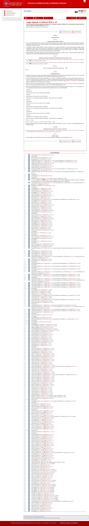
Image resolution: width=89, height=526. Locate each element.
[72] (24, 256)
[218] (25, 423)
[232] (25, 441)
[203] (25, 402)
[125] (25, 302)
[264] (25, 485)
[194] (25, 392)
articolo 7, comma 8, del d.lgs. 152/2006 (37, 60)
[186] (25, 381)
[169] (25, 357)
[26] (24, 193)
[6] (24, 161)
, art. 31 (47, 184)
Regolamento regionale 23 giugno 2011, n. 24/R (40, 178)
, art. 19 (74, 366)
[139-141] (26, 320)
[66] (24, 246)
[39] (24, 211)
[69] (24, 252)
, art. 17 (52, 427)
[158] (25, 342)
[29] (24, 198)
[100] (25, 278)
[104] (25, 285)
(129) (66, 68)
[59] (24, 237)
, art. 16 (49, 423)
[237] (25, 448)
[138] (25, 319)
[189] (25, 385)
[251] (25, 467)
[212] (25, 415)
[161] (25, 346)
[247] (25, 462)
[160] (25, 345)
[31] (24, 200)
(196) (66, 128)
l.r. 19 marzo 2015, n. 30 (45, 319)
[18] (24, 179)
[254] (25, 472)
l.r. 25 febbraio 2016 (70, 274)
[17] (24, 178)
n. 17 (76, 274)
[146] (25, 326)
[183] (25, 377)
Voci (26, 18)
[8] (24, 164)
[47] (24, 221)
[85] (24, 268)
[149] (25, 330)
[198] (25, 398)
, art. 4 (51, 408)
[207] (25, 408)
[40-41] (25, 213)
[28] (24, 196)
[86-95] (25, 270)
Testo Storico (82, 18)
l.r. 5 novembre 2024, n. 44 (45, 501)
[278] (25, 505)
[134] (25, 314)
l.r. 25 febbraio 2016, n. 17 (68, 182)
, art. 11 (52, 417)
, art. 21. (49, 459)
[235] (25, 445)
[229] (25, 437)
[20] (24, 185)
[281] (25, 509)
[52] (24, 228)
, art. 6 (52, 410)
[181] (25, 374)
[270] (25, 494)
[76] (24, 263)
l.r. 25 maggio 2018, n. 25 (41, 184)
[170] (25, 359)
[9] (24, 166)
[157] (25, 341)
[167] (25, 355)
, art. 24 (52, 445)
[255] (25, 473)
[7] (24, 163)
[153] (25, 335)
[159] (25, 344)
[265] (25, 487)
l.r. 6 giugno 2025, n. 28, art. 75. (47, 504)
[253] (25, 470)
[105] (25, 287)
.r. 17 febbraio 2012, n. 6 (43, 189)
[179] (25, 371)
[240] (25, 452)
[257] (25, 476)
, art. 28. (49, 483)
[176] (25, 367)
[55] (24, 232)
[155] (25, 338)
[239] (25, 451)
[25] (24, 192)
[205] (25, 405)
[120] (25, 295)
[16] (24, 177)
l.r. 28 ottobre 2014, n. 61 (69, 160)
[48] (24, 223)
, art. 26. (49, 478)
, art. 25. (51, 476)
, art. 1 (51, 157)
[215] (25, 419)
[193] (25, 391)
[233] (25, 442)
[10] (24, 167)
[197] (25, 396)
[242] (25, 455)
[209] (25, 410)
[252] (25, 469)
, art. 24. (51, 474)
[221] (25, 427)
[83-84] (25, 267)
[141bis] (25, 321)
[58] (24, 235)
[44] (24, 217)
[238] (25, 449)
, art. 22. (49, 460)
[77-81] (25, 264)
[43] (24, 216)
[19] (24, 182)
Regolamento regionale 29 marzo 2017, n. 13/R (40, 395)
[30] (24, 199)
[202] (25, 401)
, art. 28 (51, 451)
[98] (24, 275)
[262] (25, 483)
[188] (25, 384)
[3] (24, 157)
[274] (25, 499)
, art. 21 (52, 434)
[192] (25, 389)
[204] (25, 403)
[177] (25, 369)
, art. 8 (49, 413)
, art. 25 (47, 281)
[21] (24, 186)
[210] (25, 412)
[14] (24, 174)
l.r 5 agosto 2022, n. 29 (42, 465)
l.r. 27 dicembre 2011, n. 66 (47, 182)
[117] (25, 291)
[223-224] (26, 430)
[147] (25, 327)
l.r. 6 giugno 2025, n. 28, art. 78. (44, 509)
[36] (24, 207)
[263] (25, 484)
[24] (24, 191)
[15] (24, 175)
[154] (25, 337)
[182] (25, 376)
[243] (25, 456)
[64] (24, 243)
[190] (25, 387)
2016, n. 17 (75, 282)
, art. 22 (47, 273)
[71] (24, 255)
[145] (25, 324)
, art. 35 (52, 498)
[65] (24, 245)
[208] (25, 409)
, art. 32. (52, 494)
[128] (25, 306)
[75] (24, 262)
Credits (68, 523)
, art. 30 (74, 401)
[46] (24, 220)
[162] (25, 348)
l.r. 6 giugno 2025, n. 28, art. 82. (67, 501)
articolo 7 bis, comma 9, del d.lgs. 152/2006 (38, 63)
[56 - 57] (25, 234)
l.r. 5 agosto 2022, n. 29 (64, 416)
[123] (25, 299)
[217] (25, 421)
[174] (25, 364)
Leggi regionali (9, 11)
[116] (25, 289)
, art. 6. (51, 501)
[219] (25, 424)
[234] (25, 444)
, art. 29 (51, 455)
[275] (25, 501)
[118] (25, 292)
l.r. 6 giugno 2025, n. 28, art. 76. (44, 505)
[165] (25, 352)
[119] (25, 294)
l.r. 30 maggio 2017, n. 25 (45, 398)
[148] (25, 328)
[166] (25, 353)
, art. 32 (52, 458)
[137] (25, 317)
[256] (25, 474)
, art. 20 (52, 431)
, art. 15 (50, 420)
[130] (25, 310)
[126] (25, 303)
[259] (25, 478)
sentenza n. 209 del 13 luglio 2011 (51, 179)
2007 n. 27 (45, 79)
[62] (24, 241)
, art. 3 (52, 406)
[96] (24, 271)
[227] (25, 434)
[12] (24, 170)
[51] (24, 227)
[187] (25, 383)
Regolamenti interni (10, 15)
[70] (24, 253)
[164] (25, 351)
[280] (25, 508)
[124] (25, 300)
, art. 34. (72, 452)
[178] (25, 370)
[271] (25, 495)
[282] (25, 510)
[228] (25, 435)
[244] (25, 458)
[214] (25, 417)
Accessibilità (74, 523)
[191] (25, 388)
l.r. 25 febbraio (70, 282)
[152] (25, 334)
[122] (25, 298)
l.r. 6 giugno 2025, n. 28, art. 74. (47, 502)
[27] (24, 195)
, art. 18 (51, 428)
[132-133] (26, 313)
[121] (25, 296)
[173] (25, 363)
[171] (25, 360)
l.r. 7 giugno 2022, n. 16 (43, 463)
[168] (25, 356)
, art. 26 (51, 448)
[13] (24, 171)
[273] (25, 498)
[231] (25, 440)
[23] (24, 189)
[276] (25, 502)
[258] (25, 477)
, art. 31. (52, 492)
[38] (24, 210)
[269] (25, 492)
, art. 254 (52, 154)
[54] (24, 231)
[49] (24, 224)
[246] (25, 460)
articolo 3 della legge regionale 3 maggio (35, 79)
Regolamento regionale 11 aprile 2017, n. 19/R (40, 396)
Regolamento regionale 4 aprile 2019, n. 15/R (39, 462)
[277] (25, 504)
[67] (24, 248)
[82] (24, 266)
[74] (24, 260)
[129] (25, 309)
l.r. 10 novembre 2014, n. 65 (45, 154)
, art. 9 (47, 257)
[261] (25, 481)
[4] (24, 159)
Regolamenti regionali (10, 13)
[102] (25, 282)
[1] (24, 154)
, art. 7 (77, 168)
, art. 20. (48, 465)
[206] (25, 406)
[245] (25, 459)
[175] (25, 366)
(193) (63, 128)
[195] (25, 394)
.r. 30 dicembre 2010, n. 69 (44, 164)
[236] (25, 447)
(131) (54, 121)
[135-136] (26, 316)
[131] (25, 312)
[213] (25, 416)
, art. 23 (52, 440)
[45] (24, 218)
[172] (25, 362)
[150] (25, 331)
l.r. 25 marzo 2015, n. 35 (49, 324)
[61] (24, 239)
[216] (25, 420)
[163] (25, 349)
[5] (24, 160)
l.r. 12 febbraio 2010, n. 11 (45, 157)
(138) (48, 25)
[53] (24, 230)
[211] (25, 413)
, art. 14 (51, 419)
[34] (24, 205)
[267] (25, 490)
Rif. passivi (46, 17)
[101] (25, 280)
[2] (24, 156)
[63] (24, 242)
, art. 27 (75, 374)
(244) (70, 58)
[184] (25, 378)
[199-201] (26, 399)
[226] (25, 433)
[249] (25, 465)
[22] (24, 188)
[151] (25, 332)
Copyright (62, 523)
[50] (24, 225)
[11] (24, 168)
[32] (24, 202)
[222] (25, 428)
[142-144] (26, 323)
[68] (24, 250)
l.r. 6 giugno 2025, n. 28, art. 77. (47, 508)
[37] (24, 209)
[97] (24, 274)
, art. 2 (49, 405)
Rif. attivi (37, 18)
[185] (25, 380)
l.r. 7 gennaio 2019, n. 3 (43, 459)
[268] (25, 491)
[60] (24, 238)
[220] (25, 426)
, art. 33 (53, 495)
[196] (25, 395)
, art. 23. (51, 473)
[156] (25, 339)
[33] (24, 203)
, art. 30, (49, 488)
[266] (25, 488)
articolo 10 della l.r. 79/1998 (65, 123)
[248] (25, 463)
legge (76, 79)
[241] (25, 453)
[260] (25, 480)
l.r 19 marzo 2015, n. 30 (68, 305)
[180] (25, 373)
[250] (25, 466)
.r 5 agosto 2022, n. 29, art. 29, (46, 485)
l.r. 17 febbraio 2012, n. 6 (70, 168)
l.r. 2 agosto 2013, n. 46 (45, 314)
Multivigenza (73, 17)
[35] (24, 206)
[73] (24, 259)
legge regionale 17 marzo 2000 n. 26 (71, 80)
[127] (25, 305)
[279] (25, 506)
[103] (25, 284)
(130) (32, 120)
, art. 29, (51, 484)
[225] (25, 431)
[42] (24, 214)
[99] (24, 277)
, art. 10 (51, 415)
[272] (25, 497)
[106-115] (26, 288)
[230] (25, 438)
